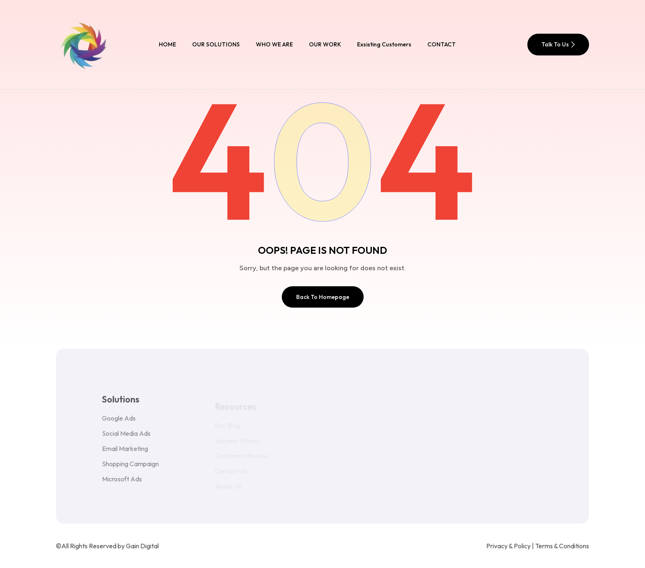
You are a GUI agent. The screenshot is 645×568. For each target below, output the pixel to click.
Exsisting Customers (384, 44)
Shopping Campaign (130, 467)
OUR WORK (325, 44)
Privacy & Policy (508, 546)
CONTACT (441, 44)
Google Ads (119, 422)
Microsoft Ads (122, 482)
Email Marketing (125, 452)
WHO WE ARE (274, 44)
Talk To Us (558, 44)
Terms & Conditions (562, 546)
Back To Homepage (322, 297)
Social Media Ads (126, 437)
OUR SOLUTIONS (216, 44)
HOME (167, 44)
